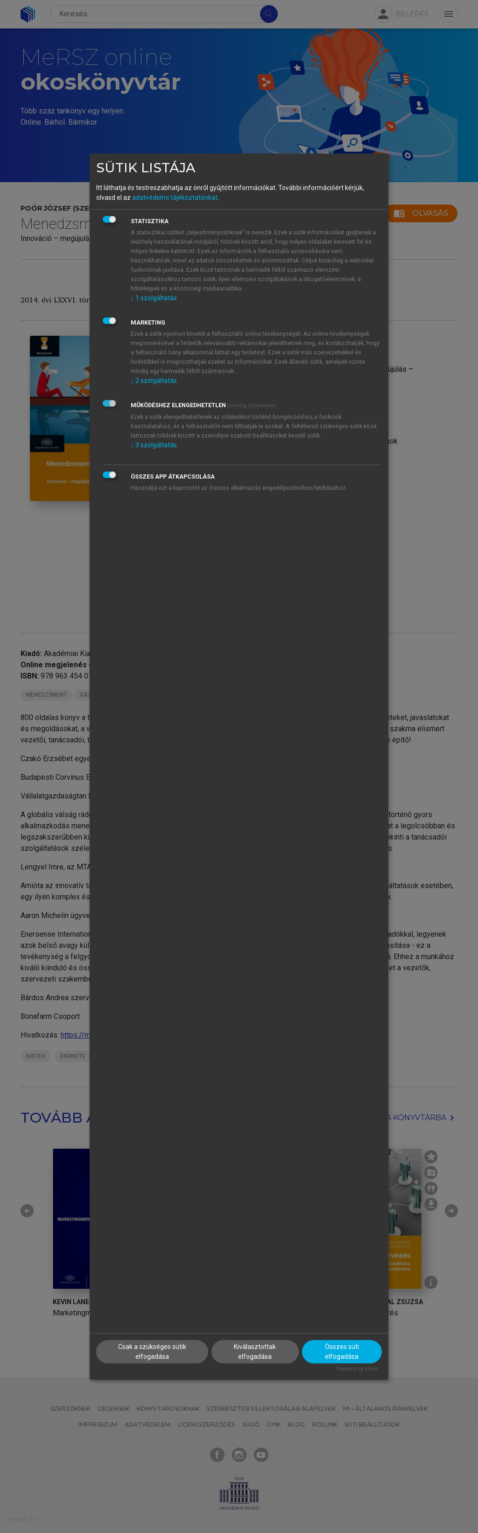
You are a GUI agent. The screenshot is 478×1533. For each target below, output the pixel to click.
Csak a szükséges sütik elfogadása (152, 1351)
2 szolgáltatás (154, 380)
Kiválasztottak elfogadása (255, 1351)
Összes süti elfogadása (342, 1351)
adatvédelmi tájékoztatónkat (175, 197)
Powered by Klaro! (357, 1369)
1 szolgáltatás (154, 298)
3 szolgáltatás (154, 445)
